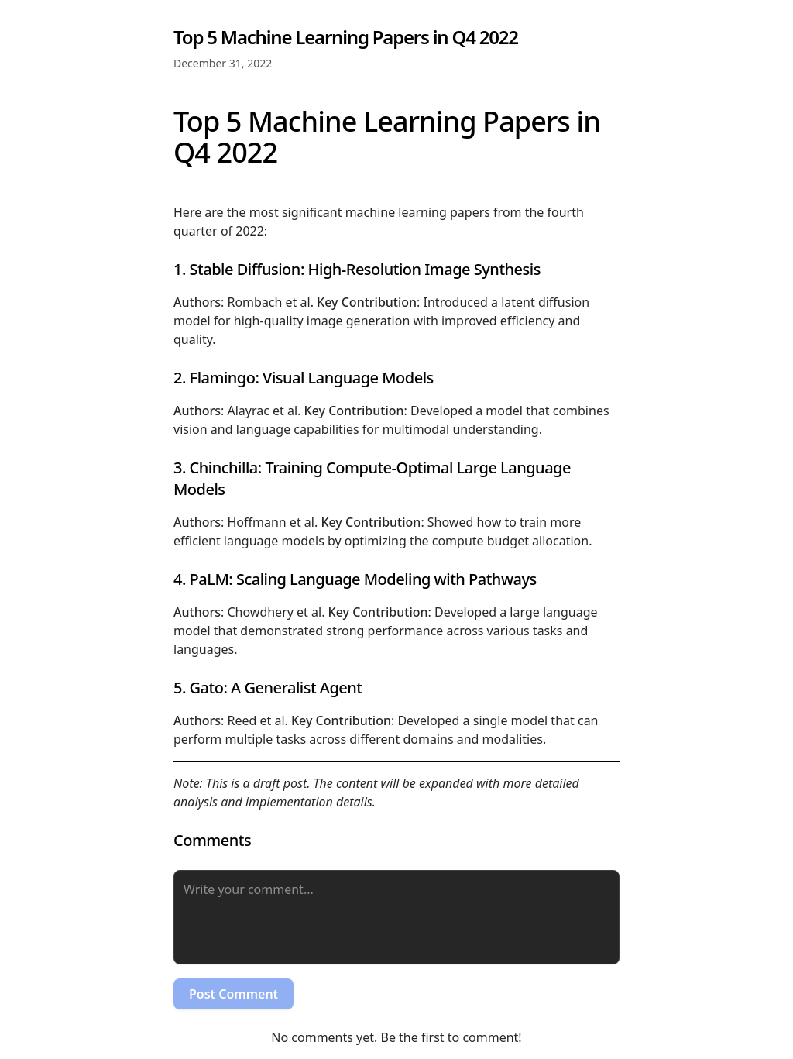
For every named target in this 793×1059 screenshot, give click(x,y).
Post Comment (233, 993)
